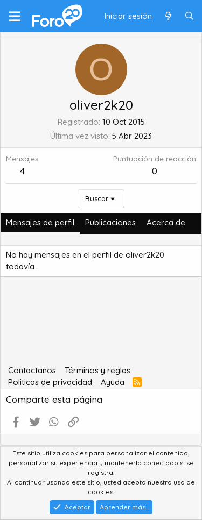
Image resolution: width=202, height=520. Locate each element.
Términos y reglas (97, 370)
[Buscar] (189, 16)
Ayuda (112, 382)
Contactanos (32, 370)
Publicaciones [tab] (110, 222)
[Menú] (14, 16)
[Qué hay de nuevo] (167, 16)
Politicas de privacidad (50, 382)
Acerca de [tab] (166, 222)
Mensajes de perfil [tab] (40, 222)
